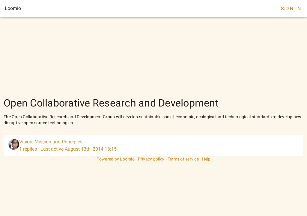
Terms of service (183, 159)
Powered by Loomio (116, 159)
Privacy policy (151, 159)
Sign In (291, 8)
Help (206, 159)
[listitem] (153, 145)
